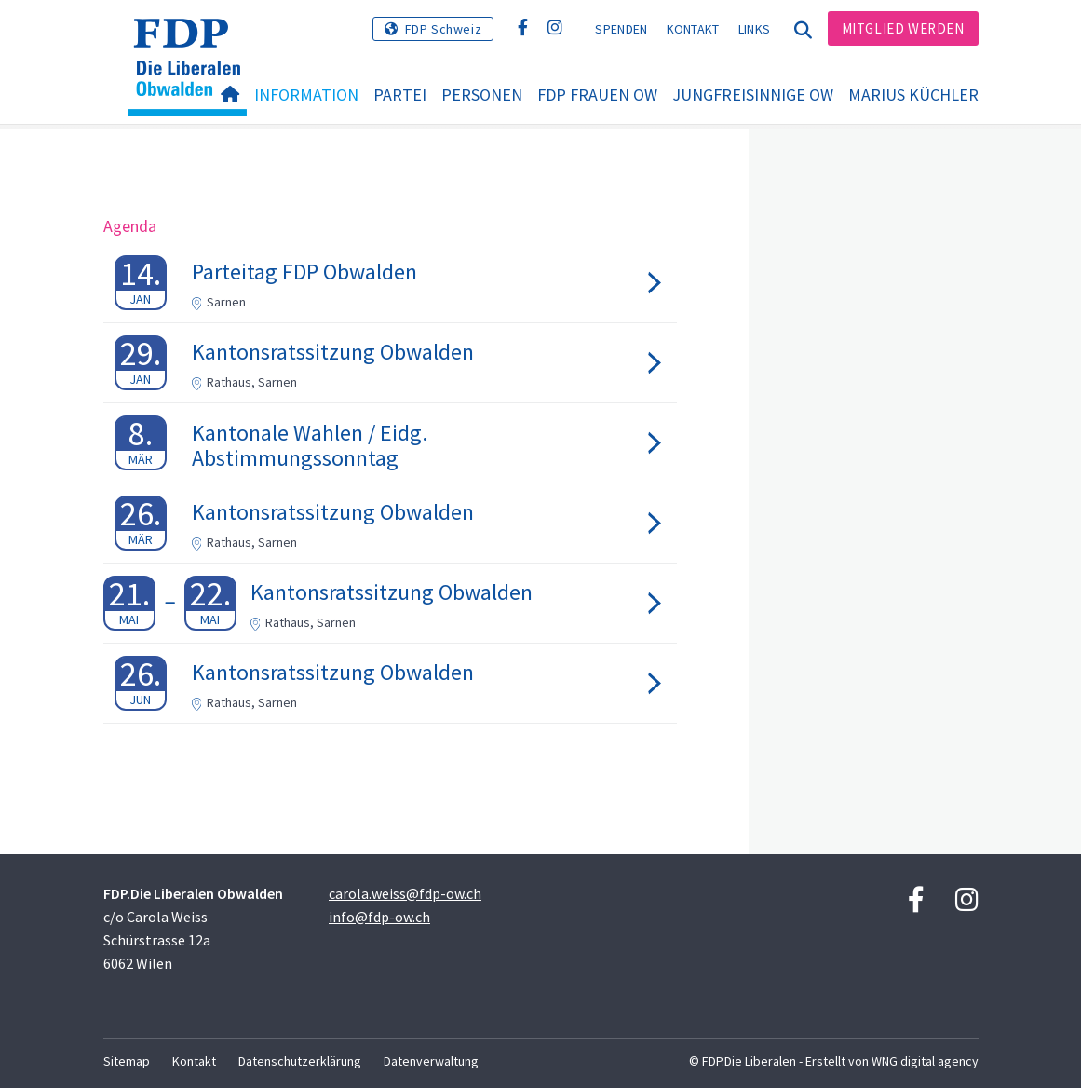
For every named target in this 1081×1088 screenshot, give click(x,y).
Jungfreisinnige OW (752, 94)
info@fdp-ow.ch (379, 916)
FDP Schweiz (443, 28)
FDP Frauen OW (597, 94)
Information (306, 94)
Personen (481, 94)
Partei (399, 94)
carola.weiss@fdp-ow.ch (405, 893)
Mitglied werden (903, 28)
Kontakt (693, 28)
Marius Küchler (913, 94)
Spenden (621, 28)
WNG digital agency (925, 1061)
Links (754, 28)
